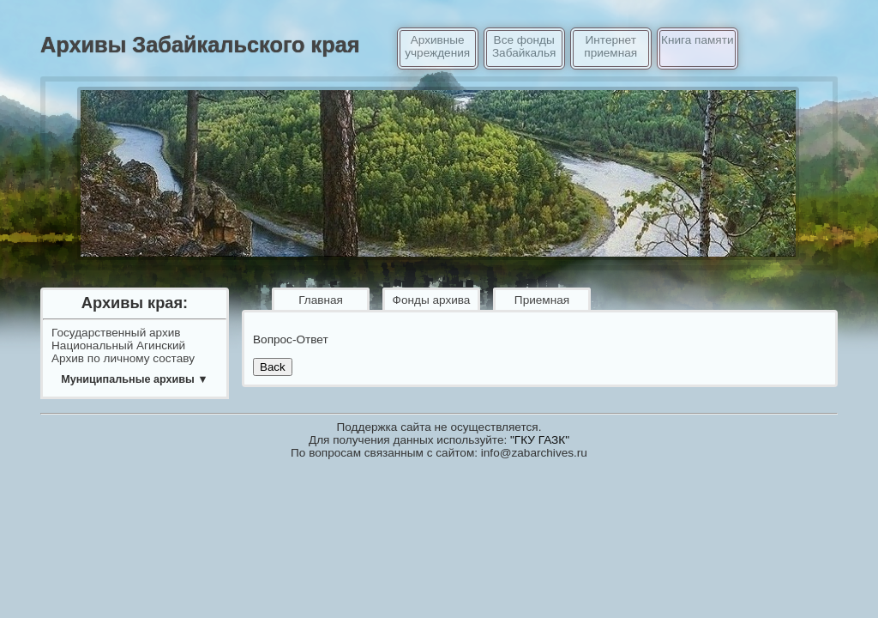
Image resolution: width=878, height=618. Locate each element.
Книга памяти (697, 39)
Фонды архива (432, 300)
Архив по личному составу (123, 358)
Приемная (541, 300)
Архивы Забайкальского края (200, 45)
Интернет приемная (610, 46)
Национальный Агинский (118, 345)
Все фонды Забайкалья (524, 46)
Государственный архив (116, 332)
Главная (320, 300)
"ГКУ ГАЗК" (539, 439)
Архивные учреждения (437, 46)
